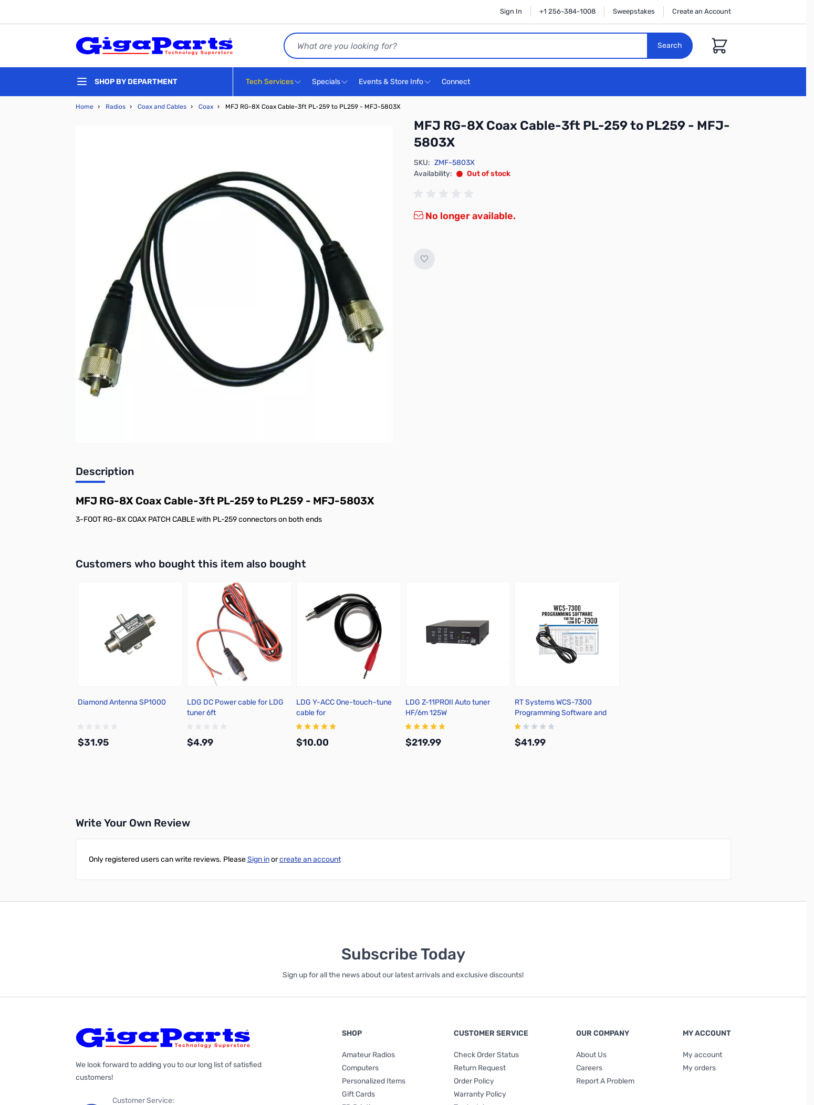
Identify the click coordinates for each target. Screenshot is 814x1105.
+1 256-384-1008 (567, 11)
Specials (326, 81)
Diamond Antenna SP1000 (122, 702)
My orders (699, 1067)
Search (670, 45)
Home (84, 106)
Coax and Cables (162, 106)
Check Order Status (486, 1054)
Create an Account (701, 11)
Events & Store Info (391, 81)
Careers (589, 1067)
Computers (360, 1067)
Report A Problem (605, 1081)
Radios (116, 106)
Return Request (480, 1067)
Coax (206, 106)
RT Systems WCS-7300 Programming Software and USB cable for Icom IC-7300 (561, 713)
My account (702, 1054)
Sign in (258, 859)
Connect (457, 82)
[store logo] (154, 45)
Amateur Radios (368, 1054)
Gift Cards (358, 1094)
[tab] (105, 474)
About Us (591, 1054)
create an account (310, 859)
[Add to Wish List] (424, 259)
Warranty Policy (480, 1094)
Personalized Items (373, 1081)
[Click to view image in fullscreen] (234, 284)
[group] (445, 194)
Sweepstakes (634, 11)
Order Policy (474, 1081)
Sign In (511, 11)
